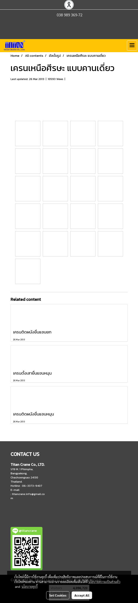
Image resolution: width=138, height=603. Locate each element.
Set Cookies (57, 595)
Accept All (81, 595)
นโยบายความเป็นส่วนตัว (104, 582)
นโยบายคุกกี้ (30, 586)
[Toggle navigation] (132, 45)
